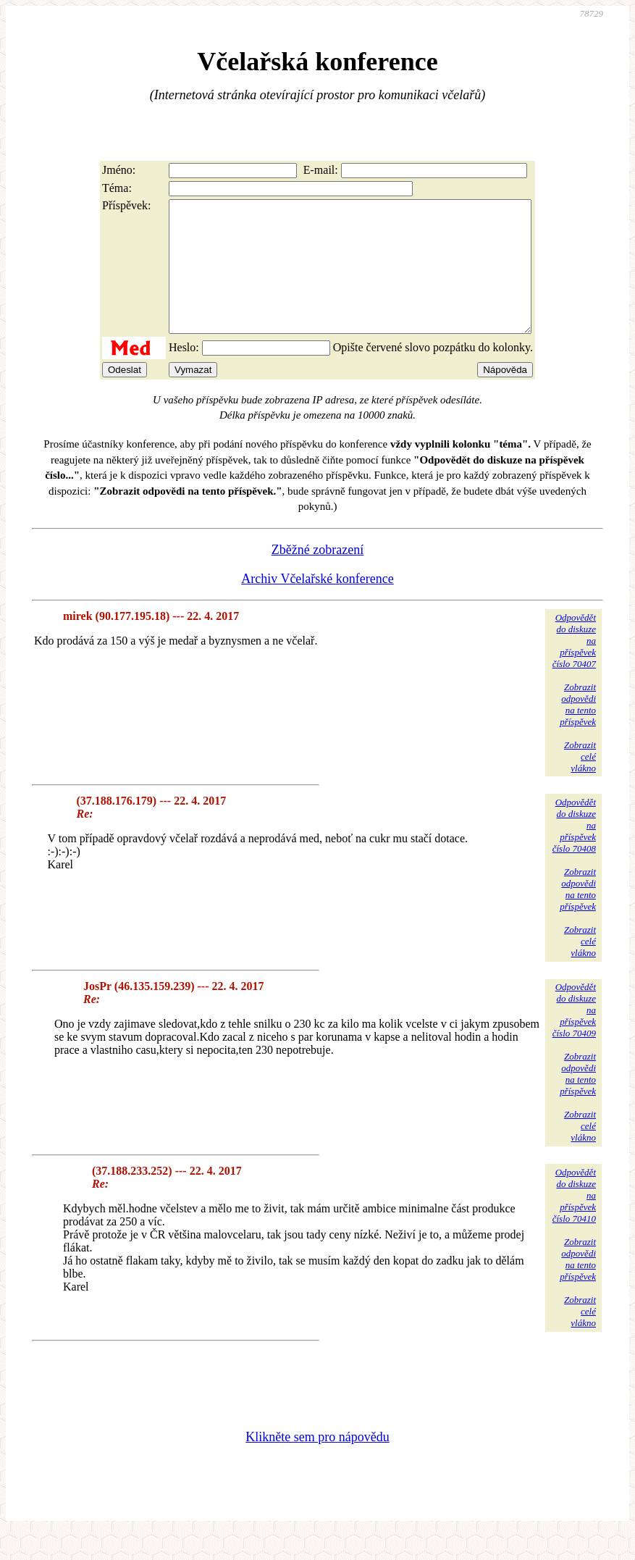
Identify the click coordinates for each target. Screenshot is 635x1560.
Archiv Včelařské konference (317, 604)
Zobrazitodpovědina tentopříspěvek (578, 730)
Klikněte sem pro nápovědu (317, 1463)
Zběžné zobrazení (317, 576)
